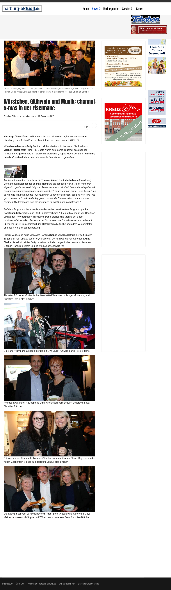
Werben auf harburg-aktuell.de (41, 584)
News (95, 8)
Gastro (139, 8)
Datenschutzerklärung (88, 584)
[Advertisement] (67, 26)
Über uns (20, 584)
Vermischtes (28, 116)
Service (126, 8)
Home (85, 8)
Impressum (7, 584)
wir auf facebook (67, 584)
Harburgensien (111, 8)
